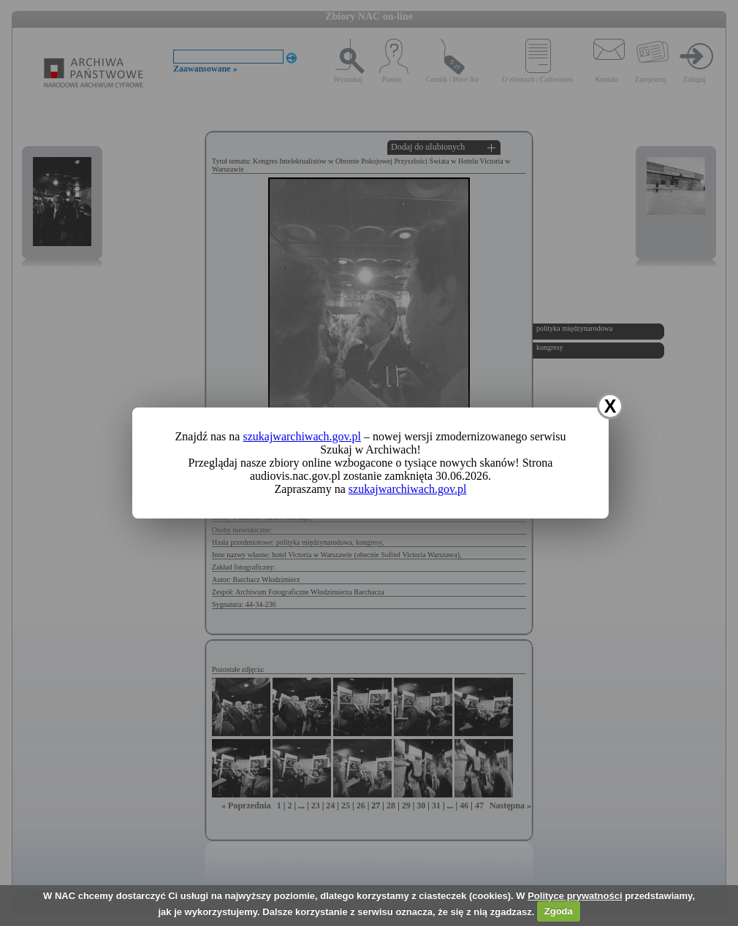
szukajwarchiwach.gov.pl (302, 436)
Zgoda (558, 911)
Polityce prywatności (575, 895)
